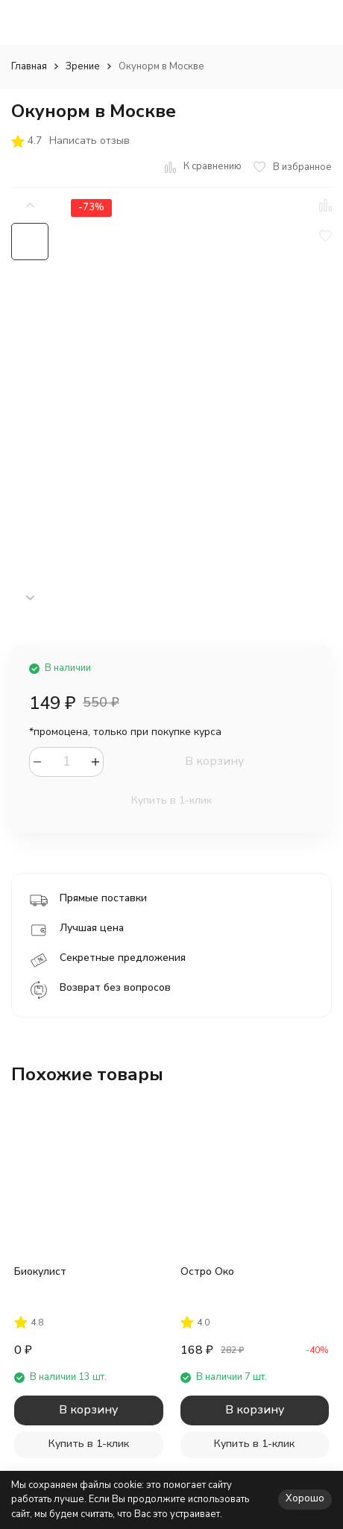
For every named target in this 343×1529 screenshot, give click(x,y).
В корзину (214, 761)
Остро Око (207, 1271)
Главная (29, 66)
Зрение (83, 66)
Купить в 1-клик (171, 800)
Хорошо (305, 1498)
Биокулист (40, 1271)
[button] (29, 598)
